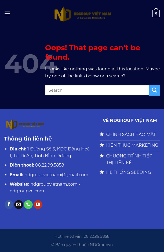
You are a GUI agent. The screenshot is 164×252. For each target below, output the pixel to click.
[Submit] (154, 90)
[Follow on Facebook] (9, 204)
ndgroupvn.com (27, 190)
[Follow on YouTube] (38, 204)
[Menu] (7, 13)
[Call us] (28, 204)
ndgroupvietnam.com (54, 184)
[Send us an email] (18, 204)
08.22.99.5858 (49, 165)
